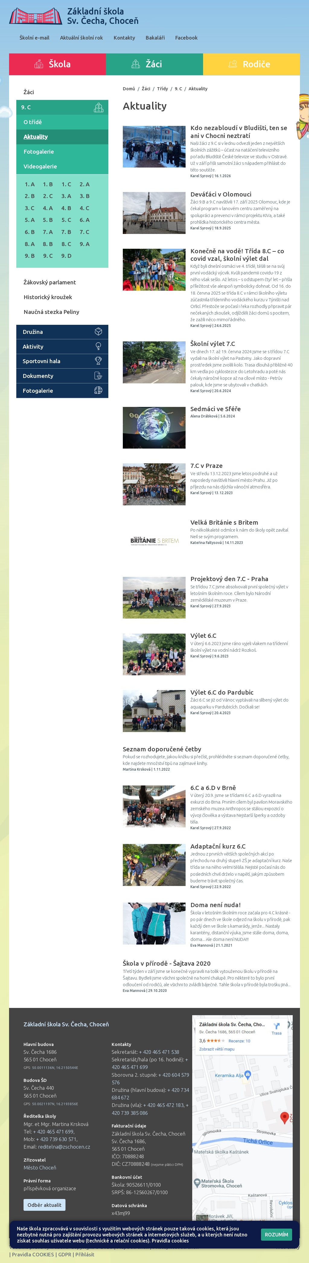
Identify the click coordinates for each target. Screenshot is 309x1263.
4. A (48, 208)
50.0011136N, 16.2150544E (55, 1068)
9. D (66, 255)
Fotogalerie (39, 151)
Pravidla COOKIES (33, 1254)
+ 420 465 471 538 (159, 1052)
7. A (48, 232)
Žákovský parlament (50, 282)
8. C (66, 244)
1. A (30, 184)
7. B (66, 232)
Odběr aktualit (44, 1205)
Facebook (186, 37)
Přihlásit (84, 1254)
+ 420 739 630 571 (56, 1139)
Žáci (29, 92)
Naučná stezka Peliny (51, 312)
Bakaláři (155, 37)
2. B (30, 196)
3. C (29, 208)
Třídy (162, 88)
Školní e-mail (34, 37)
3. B (85, 196)
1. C (66, 184)
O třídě (33, 122)
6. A (85, 219)
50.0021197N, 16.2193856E (55, 1104)
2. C (48, 196)
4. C (84, 208)
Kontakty (124, 37)
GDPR (64, 1254)
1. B (48, 184)
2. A (85, 184)
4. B (66, 208)
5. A (30, 219)
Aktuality (36, 136)
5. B (48, 219)
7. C (84, 232)
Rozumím (276, 1234)
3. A (66, 196)
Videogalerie (40, 166)
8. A (30, 244)
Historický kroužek (48, 297)
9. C (62, 107)
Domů (129, 88)
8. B (48, 244)
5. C (66, 219)
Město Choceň (40, 1167)
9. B (30, 255)
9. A (85, 244)
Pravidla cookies (170, 1240)
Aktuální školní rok (81, 37)
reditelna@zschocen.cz (64, 1146)
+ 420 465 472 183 (163, 1105)
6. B (30, 232)
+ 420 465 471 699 (53, 1131)
